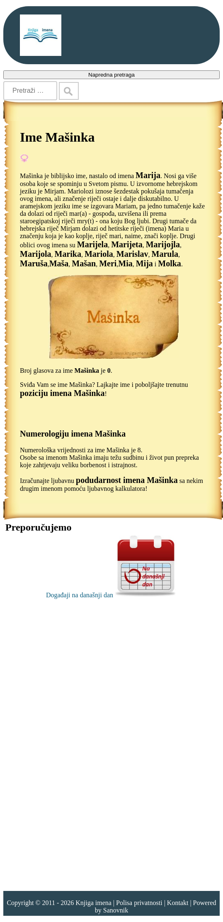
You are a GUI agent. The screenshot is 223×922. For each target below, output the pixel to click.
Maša (59, 263)
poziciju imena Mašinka (62, 393)
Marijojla (163, 244)
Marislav (132, 253)
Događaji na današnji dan (111, 595)
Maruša (34, 263)
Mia (125, 263)
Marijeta (127, 244)
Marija (148, 175)
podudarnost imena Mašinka (127, 480)
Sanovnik (115, 910)
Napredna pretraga (111, 75)
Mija (144, 263)
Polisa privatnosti (139, 902)
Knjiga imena (93, 902)
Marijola (35, 253)
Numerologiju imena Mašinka (73, 433)
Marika (68, 253)
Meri (107, 263)
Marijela (92, 244)
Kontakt (178, 902)
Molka (169, 263)
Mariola (99, 253)
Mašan (84, 263)
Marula (165, 253)
